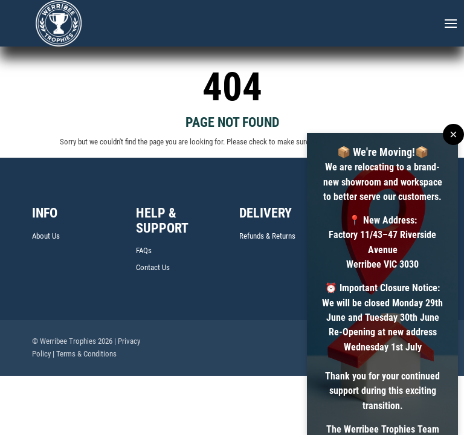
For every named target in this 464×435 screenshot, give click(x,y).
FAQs (144, 250)
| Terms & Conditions (85, 353)
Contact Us (153, 267)
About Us (46, 235)
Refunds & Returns (267, 235)
